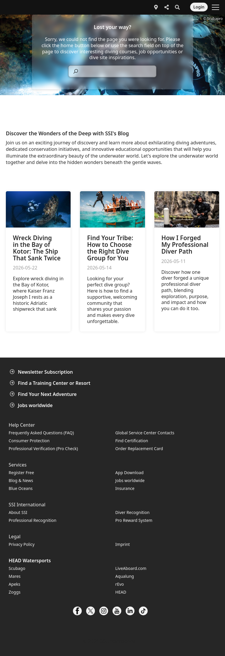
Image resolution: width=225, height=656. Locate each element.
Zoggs (15, 592)
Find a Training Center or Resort (51, 383)
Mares (15, 576)
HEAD (120, 592)
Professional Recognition (33, 520)
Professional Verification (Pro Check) (43, 448)
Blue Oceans (21, 488)
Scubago (17, 568)
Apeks (15, 584)
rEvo (119, 584)
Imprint (122, 544)
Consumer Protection (29, 440)
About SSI (18, 512)
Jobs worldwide (32, 405)
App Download (129, 472)
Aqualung (124, 576)
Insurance (124, 488)
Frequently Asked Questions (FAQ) (41, 432)
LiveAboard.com (130, 568)
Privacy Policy (22, 544)
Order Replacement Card (139, 448)
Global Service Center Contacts (144, 432)
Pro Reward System (134, 520)
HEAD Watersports (30, 560)
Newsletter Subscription (42, 372)
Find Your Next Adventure (44, 394)
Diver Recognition (132, 512)
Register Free (21, 472)
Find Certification (131, 440)
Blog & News (21, 480)
